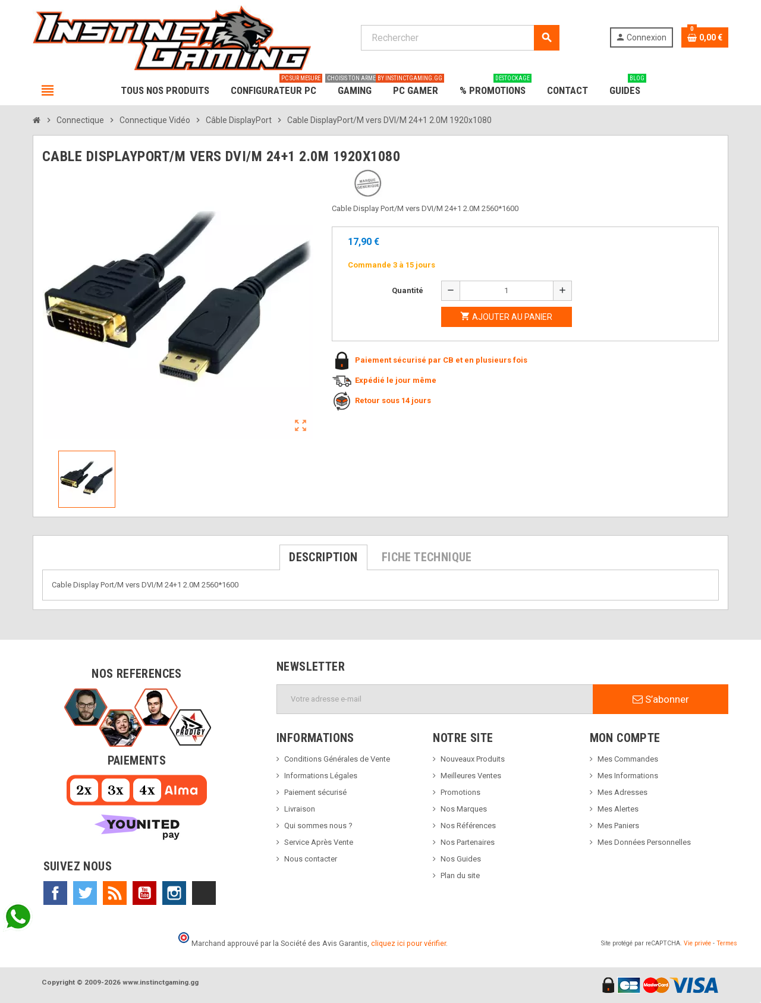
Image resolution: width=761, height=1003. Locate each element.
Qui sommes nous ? (318, 825)
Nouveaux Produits (473, 758)
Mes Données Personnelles (644, 842)
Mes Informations (628, 775)
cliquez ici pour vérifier (408, 943)
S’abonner (661, 699)
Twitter (85, 893)
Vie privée (697, 943)
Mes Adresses (622, 792)
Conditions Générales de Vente (337, 758)
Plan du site (460, 875)
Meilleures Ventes (471, 775)
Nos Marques (464, 808)
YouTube (144, 893)
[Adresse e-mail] (434, 699)
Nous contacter (310, 858)
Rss (115, 893)
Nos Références (468, 825)
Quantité (407, 290)
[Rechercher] (460, 38)
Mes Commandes (628, 758)
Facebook (55, 893)
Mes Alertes (618, 808)
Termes (726, 943)
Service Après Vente (318, 842)
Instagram (174, 893)
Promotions (460, 792)
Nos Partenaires (468, 842)
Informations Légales (320, 775)
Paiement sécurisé (315, 792)
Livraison (299, 808)
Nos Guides (461, 858)
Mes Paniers (618, 825)
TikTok (204, 893)
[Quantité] (507, 290)
